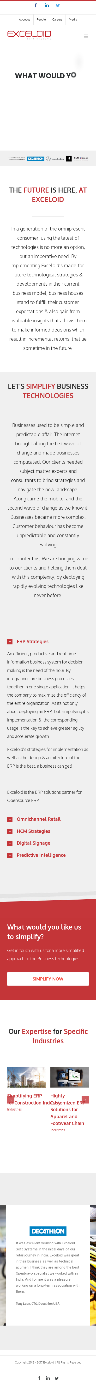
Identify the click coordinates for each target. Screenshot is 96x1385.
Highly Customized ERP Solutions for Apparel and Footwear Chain (67, 1109)
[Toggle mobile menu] (86, 36)
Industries (14, 1109)
